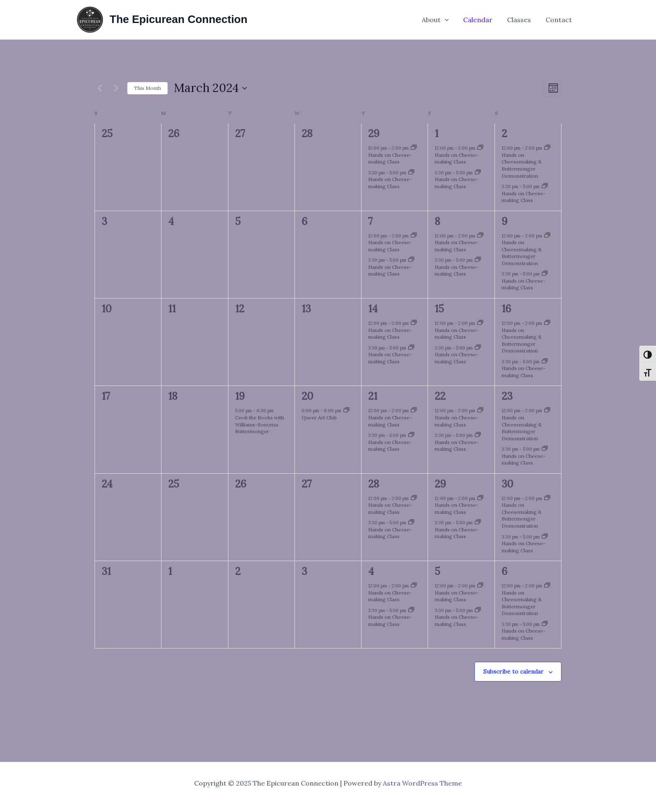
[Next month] (116, 88)
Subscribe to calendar (513, 671)
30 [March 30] (507, 483)
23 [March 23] (507, 396)
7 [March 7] (370, 221)
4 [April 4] (371, 571)
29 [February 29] (373, 133)
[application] (448, 19)
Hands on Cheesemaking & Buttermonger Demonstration (522, 165)
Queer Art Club (319, 417)
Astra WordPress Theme (422, 783)
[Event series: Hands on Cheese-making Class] (414, 148)
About (439, 19)
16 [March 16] (506, 308)
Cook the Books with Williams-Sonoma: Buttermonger (259, 424)
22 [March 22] (440, 396)
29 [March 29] (440, 483)
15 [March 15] (439, 308)
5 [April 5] (437, 571)
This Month (147, 88)
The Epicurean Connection (178, 19)
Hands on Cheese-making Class (390, 158)
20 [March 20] (307, 396)
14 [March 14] (373, 308)
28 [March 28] (373, 483)
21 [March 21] (372, 396)
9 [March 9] (504, 221)
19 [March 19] (240, 396)
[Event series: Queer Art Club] (346, 410)
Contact (559, 19)
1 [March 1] (436, 133)
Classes (521, 19)
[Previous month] (100, 88)
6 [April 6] (504, 571)
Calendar (480, 19)
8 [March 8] (437, 221)
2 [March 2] (504, 133)
